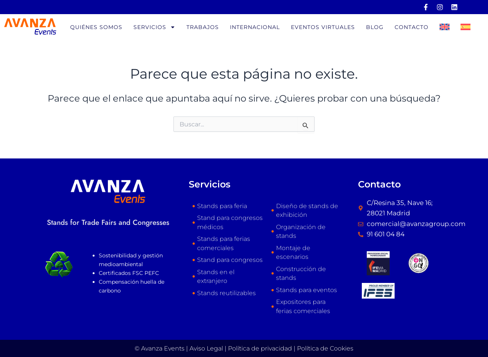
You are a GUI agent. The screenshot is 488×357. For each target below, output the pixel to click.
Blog (375, 27)
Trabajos (202, 27)
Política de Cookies (325, 348)
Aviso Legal (206, 348)
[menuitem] (444, 27)
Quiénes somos (96, 27)
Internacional (255, 27)
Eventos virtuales (323, 27)
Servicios (154, 27)
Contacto (412, 27)
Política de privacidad (260, 348)
